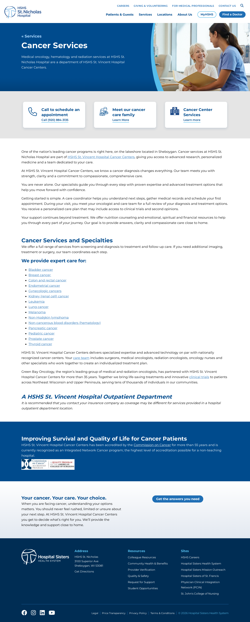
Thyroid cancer (40, 344)
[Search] (242, 5)
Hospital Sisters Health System (201, 563)
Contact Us (227, 5)
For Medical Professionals (193, 5)
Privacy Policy (138, 613)
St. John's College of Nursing (200, 593)
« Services (31, 36)
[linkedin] (42, 613)
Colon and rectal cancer (47, 280)
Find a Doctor (232, 14)
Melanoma (37, 312)
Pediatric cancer (42, 333)
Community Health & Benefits (148, 563)
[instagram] (33, 613)
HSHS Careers (190, 557)
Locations (164, 14)
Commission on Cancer (152, 445)
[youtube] (52, 613)
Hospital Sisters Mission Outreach (203, 569)
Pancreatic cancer (43, 328)
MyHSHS (207, 14)
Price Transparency (114, 613)
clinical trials (199, 377)
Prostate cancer (41, 339)
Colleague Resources (142, 557)
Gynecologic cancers (45, 291)
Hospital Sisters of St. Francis (200, 576)
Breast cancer (40, 275)
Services (145, 14)
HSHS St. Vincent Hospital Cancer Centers (101, 157)
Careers (123, 5)
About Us (185, 14)
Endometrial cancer (44, 286)
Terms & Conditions (162, 613)
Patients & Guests (119, 14)
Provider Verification (141, 569)
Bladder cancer (41, 270)
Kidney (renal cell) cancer (49, 296)
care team (81, 358)
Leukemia (37, 302)
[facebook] (24, 613)
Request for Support (141, 582)
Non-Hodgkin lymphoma (49, 317)
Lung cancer (39, 307)
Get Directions (84, 571)
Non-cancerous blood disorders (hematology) (65, 323)
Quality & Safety (138, 576)
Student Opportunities (143, 588)
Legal (95, 613)
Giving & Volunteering (151, 5)
